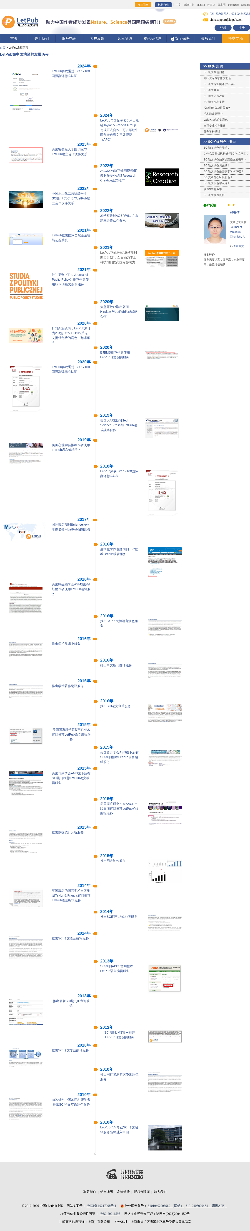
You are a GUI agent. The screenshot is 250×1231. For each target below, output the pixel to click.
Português (233, 4)
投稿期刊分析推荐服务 (217, 107)
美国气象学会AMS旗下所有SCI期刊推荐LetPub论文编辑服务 (71, 778)
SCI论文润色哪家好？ (217, 183)
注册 (241, 27)
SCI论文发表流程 (214, 195)
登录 (223, 27)
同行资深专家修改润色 (217, 78)
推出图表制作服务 (113, 861)
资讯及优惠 (152, 38)
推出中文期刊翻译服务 (116, 665)
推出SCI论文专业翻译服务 (70, 1050)
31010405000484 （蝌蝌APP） (206, 1206)
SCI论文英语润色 (214, 72)
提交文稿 (235, 38)
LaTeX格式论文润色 (216, 119)
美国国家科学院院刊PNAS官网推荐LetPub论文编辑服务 (71, 734)
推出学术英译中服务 (66, 644)
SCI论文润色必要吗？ (217, 147)
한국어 (211, 4)
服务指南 (69, 38)
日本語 (222, 4)
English (201, 4)
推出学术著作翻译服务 (68, 686)
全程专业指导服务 (214, 125)
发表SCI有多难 (213, 189)
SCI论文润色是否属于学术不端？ (224, 171)
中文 (178, 4)
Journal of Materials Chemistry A (237, 231)
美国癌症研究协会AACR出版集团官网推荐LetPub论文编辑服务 (119, 808)
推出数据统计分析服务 (68, 832)
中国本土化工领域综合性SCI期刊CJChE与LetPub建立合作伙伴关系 (71, 198)
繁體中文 (188, 4)
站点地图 (106, 1192)
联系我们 (208, 38)
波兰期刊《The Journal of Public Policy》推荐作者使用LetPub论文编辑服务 (70, 279)
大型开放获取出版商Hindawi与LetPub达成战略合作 (119, 311)
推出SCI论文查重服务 (115, 706)
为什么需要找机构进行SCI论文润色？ (226, 153)
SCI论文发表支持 (214, 101)
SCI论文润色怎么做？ (217, 165)
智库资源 (125, 38)
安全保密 (180, 38)
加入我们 (160, 1192)
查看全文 (238, 246)
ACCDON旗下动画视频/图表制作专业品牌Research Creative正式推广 (118, 175)
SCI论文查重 (211, 90)
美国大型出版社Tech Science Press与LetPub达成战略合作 (118, 425)
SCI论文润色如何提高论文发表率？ (225, 159)
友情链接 (123, 1192)
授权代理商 (142, 1192)
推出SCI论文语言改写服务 (70, 938)
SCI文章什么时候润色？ (218, 177)
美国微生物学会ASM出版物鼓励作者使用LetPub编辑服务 (71, 589)
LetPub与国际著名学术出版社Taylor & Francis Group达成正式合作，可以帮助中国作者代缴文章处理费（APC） (119, 130)
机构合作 (163, 4)
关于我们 (41, 38)
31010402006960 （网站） (166, 1206)
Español (245, 4)
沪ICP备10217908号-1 (101, 1206)
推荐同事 (143, 4)
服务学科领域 (212, 131)
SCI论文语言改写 (214, 96)
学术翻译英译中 (213, 113)
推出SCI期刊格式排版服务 (118, 916)
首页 (14, 38)
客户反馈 (97, 38)
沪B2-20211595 (110, 1213)
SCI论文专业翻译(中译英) (219, 84)
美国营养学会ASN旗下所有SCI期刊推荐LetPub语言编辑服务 (119, 757)
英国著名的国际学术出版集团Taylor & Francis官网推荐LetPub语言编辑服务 (71, 895)
